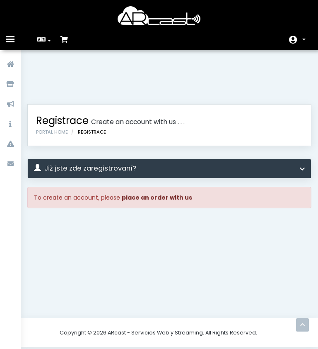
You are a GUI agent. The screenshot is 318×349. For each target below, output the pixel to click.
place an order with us (163, 156)
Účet (304, 39)
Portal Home (58, 90)
